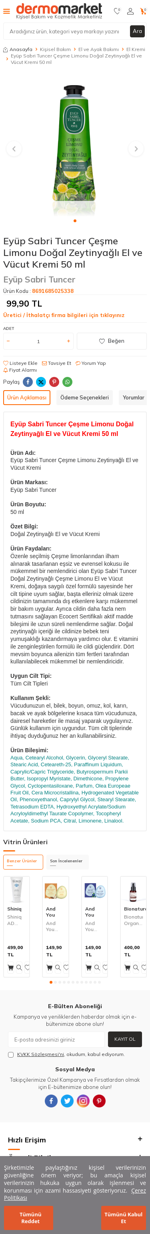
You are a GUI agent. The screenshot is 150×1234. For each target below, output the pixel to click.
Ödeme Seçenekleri (84, 397)
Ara (137, 31)
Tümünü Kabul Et (123, 1218)
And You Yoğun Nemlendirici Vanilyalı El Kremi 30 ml (55, 926)
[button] (75, 220)
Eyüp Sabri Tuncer (39, 279)
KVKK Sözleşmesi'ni (40, 1054)
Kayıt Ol (125, 1039)
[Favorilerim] (117, 11)
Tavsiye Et (56, 363)
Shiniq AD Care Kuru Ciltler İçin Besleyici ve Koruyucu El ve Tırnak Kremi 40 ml (16, 920)
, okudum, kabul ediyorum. (66, 1054)
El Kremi (135, 49)
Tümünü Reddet (30, 1218)
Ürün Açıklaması (26, 397)
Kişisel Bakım (55, 49)
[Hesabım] (130, 11)
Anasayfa (17, 49)
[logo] (59, 11)
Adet (8, 328)
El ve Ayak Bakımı (98, 49)
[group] (75, 144)
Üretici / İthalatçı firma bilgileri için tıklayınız (63, 315)
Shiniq (14, 909)
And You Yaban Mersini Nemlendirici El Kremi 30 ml (94, 926)
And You (51, 912)
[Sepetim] (143, 11)
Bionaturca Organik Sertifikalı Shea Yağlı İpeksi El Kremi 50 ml (133, 920)
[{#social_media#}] (51, 1101)
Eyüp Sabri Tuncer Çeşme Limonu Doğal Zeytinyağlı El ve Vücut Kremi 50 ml (76, 59)
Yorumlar (133, 397)
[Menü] (6, 11)
